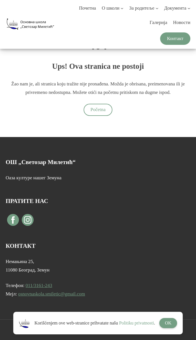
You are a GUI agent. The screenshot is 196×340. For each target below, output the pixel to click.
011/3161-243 (39, 285)
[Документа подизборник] (189, 8)
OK (168, 323)
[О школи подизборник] (122, 8)
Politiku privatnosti (136, 323)
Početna (97, 109)
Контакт (175, 38)
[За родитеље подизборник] (157, 8)
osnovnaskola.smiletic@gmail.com (51, 294)
